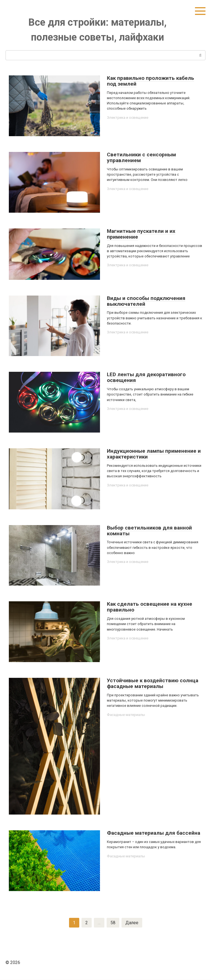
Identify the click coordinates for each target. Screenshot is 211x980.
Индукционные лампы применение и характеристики (154, 454)
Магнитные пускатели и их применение (141, 234)
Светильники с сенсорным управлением (141, 157)
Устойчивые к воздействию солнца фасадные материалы (152, 683)
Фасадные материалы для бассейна (153, 833)
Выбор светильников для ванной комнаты (149, 531)
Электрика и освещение (128, 117)
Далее (131, 922)
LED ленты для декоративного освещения (146, 377)
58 (112, 922)
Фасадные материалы (126, 715)
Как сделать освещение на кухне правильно (149, 607)
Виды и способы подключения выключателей (146, 301)
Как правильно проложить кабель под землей (150, 81)
